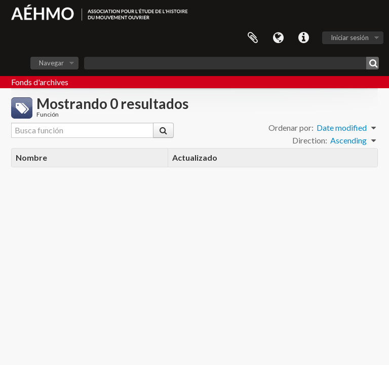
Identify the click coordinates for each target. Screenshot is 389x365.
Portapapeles (252, 38)
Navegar (51, 63)
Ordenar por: (291, 127)
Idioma (278, 38)
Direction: (309, 140)
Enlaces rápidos (303, 38)
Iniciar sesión (350, 37)
